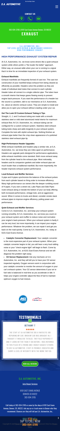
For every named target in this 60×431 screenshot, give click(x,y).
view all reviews (30, 366)
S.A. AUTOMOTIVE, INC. (29, 46)
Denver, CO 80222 (44, 29)
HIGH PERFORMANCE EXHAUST (30, 50)
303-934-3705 (14, 29)
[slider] (30, 332)
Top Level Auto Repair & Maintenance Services (29, 48)
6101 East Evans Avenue (29, 29)
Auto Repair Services (30, 386)
